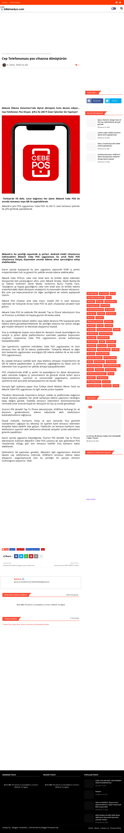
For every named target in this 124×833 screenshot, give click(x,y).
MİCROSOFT (104, 338)
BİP (103, 342)
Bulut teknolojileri (95, 366)
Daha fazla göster (72, 595)
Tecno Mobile (111, 358)
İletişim (98, 791)
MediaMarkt (111, 301)
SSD (101, 326)
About (96, 828)
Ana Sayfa (6, 53)
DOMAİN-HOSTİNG (112, 366)
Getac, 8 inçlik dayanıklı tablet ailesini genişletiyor (109, 144)
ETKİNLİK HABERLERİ (96, 297)
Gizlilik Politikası (15, 2)
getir (91, 370)
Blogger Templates (19, 827)
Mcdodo (92, 346)
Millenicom (103, 378)
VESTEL (92, 326)
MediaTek (100, 362)
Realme (109, 321)
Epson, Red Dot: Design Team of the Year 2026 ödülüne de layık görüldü (109, 122)
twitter (114, 101)
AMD (117, 330)
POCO (113, 346)
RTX (117, 386)
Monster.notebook (96, 321)
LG (114, 293)
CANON (92, 350)
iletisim (5, 2)
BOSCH (92, 378)
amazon (103, 346)
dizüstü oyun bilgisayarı (97, 374)
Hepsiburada (94, 305)
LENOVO (110, 309)
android (107, 386)
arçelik (107, 382)
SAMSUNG (93, 293)
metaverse (111, 370)
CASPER (106, 305)
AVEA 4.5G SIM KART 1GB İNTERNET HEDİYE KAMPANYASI (108, 781)
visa (12, 53)
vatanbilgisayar (95, 382)
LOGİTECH (93, 342)
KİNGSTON (93, 334)
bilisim (18, 579)
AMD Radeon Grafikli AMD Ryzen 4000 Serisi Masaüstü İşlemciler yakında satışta (107, 817)
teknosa (92, 313)
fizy (91, 362)
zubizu (92, 354)
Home (90, 828)
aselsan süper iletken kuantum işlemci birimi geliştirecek (109, 134)
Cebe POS (20, 549)
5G (109, 297)
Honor (92, 301)
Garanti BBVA (103, 354)
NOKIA (110, 326)
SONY (102, 313)
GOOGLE (112, 342)
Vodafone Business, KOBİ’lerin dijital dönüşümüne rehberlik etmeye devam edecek (109, 156)
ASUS (91, 317)
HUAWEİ (105, 293)
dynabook (112, 362)
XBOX (116, 350)
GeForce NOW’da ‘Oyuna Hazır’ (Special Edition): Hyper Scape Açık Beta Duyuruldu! (108, 804)
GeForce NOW (104, 350)
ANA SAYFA (90, 499)
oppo (100, 301)
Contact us (104, 828)
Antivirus (112, 313)
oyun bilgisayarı (95, 386)
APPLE (100, 317)
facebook (96, 101)
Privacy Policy (115, 828)
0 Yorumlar (74, 618)
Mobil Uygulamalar (32, 549)
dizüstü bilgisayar (95, 358)
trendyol (92, 338)
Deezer (100, 370)
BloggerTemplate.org (49, 827)
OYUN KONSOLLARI (96, 309)
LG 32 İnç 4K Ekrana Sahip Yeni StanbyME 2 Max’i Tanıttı (103, 437)
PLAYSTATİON (106, 334)
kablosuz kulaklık (105, 330)
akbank (12, 549)
